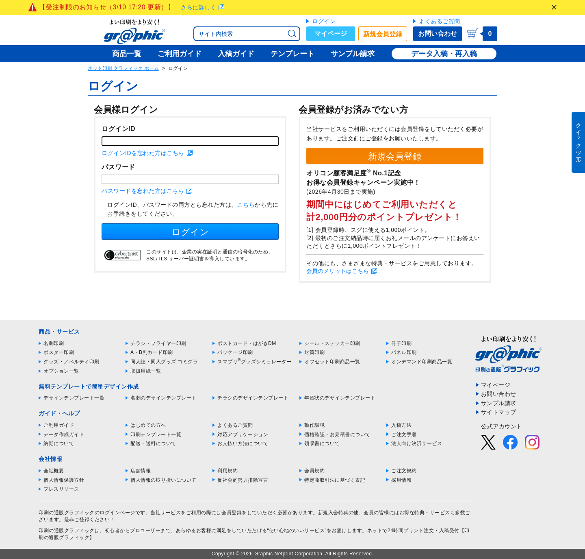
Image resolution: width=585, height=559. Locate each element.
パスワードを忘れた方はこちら (143, 191)
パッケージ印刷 (235, 352)
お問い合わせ (437, 33)
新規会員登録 (382, 34)
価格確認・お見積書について (337, 434)
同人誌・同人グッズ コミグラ (164, 362)
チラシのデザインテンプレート (252, 398)
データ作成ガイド (63, 434)
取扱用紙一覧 (145, 371)
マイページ (330, 33)
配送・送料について (153, 443)
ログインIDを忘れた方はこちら (143, 153)
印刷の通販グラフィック (67, 530)
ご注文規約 (404, 471)
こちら (246, 204)
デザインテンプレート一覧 (73, 398)
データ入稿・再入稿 (444, 54)
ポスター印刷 (58, 352)
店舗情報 (140, 471)
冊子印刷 (401, 343)
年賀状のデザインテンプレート (339, 398)
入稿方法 (401, 425)
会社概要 (53, 471)
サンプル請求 (498, 403)
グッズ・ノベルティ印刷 (71, 362)
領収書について (322, 443)
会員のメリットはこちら (337, 271)
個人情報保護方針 (63, 480)
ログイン (324, 21)
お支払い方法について (242, 443)
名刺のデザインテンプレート (163, 398)
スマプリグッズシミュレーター (254, 362)
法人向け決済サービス (416, 443)
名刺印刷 (53, 343)
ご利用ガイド (58, 425)
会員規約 (314, 471)
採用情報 (401, 480)
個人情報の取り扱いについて (163, 480)
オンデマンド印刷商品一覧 (421, 362)
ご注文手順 (404, 434)
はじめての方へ (148, 425)
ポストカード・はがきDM (246, 343)
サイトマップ (498, 412)
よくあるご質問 (439, 21)
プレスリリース (61, 489)
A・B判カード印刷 (151, 352)
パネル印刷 (404, 352)
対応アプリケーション (242, 434)
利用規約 (227, 471)
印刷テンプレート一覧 (155, 434)
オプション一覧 (61, 371)
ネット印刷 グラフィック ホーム (123, 68)
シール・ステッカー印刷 (332, 343)
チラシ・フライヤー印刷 (158, 343)
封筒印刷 (314, 352)
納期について (58, 443)
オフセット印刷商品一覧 (332, 362)
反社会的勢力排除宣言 (242, 480)
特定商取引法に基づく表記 (334, 480)
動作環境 (314, 425)
